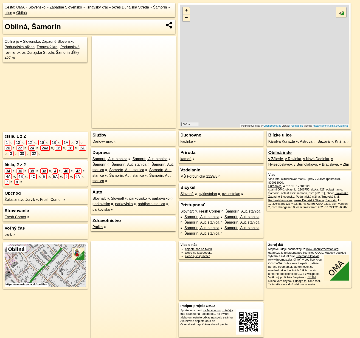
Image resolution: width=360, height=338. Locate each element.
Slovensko (36, 7)
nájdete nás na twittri (198, 249)
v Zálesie (275, 159)
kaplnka (186, 141)
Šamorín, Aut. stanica (110, 159)
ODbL (319, 252)
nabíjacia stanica (151, 204)
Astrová (306, 141)
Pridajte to (300, 281)
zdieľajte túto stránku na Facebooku (206, 312)
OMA (20, 7)
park (8, 234)
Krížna (340, 141)
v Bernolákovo (305, 164)
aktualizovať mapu (293, 179)
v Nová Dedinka (316, 159)
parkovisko (138, 198)
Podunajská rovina (280, 200)
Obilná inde (280, 152)
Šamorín (160, 7)
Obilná (21, 13)
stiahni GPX (276, 189)
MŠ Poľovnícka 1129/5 (198, 176)
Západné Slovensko (66, 7)
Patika (98, 227)
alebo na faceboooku (198, 252)
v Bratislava (328, 164)
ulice (8, 13)
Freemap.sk (296, 125)
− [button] (186, 17)
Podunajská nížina (20, 47)
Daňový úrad (103, 141)
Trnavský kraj (97, 7)
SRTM (311, 277)
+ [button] (186, 10)
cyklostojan (208, 194)
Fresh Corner (51, 200)
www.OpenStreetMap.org (322, 249)
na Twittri (222, 313)
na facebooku (212, 310)
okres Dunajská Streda (130, 7)
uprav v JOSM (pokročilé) (323, 179)
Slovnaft (99, 198)
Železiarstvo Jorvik (20, 200)
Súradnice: (275, 186)
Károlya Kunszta (281, 141)
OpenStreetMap (272, 125)
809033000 (275, 182)
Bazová (324, 141)
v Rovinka (293, 159)
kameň (185, 159)
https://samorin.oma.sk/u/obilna (330, 125)
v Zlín (344, 164)
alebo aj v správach (197, 256)
